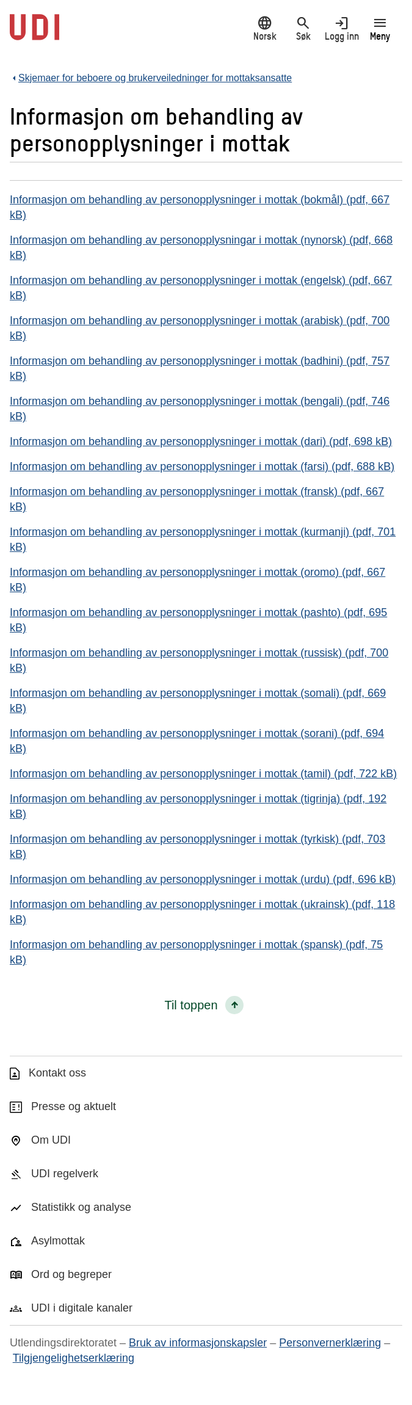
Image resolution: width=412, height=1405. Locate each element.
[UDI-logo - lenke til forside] (34, 33)
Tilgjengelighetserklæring (73, 1358)
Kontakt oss (57, 1073)
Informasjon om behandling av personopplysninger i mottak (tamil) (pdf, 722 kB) (203, 774)
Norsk (264, 28)
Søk (303, 28)
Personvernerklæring (330, 1343)
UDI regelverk (64, 1173)
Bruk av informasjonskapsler (198, 1343)
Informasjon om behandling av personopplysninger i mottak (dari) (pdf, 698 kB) (201, 441)
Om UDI (51, 1140)
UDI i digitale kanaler (81, 1308)
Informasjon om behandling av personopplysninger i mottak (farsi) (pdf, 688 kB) (202, 466)
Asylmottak (58, 1241)
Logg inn (341, 28)
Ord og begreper (71, 1274)
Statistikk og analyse (81, 1207)
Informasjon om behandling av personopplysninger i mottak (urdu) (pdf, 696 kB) (203, 879)
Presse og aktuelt (73, 1106)
